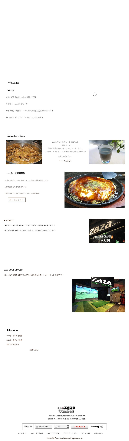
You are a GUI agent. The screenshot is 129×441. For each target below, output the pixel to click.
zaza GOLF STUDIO (53, 433)
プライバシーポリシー (70, 433)
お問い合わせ (98, 433)
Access (111, 57)
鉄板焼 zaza (25, 59)
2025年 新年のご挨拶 (14, 340)
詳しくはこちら (17, 200)
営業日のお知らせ (13, 344)
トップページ (22, 433)
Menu (110, 42)
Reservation (111, 64)
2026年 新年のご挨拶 (14, 336)
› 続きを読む (33, 350)
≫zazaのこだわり (65, 161)
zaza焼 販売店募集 (36, 433)
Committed (111, 50)
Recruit (111, 71)
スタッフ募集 (86, 433)
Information (12, 330)
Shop (111, 35)
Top (111, 28)
